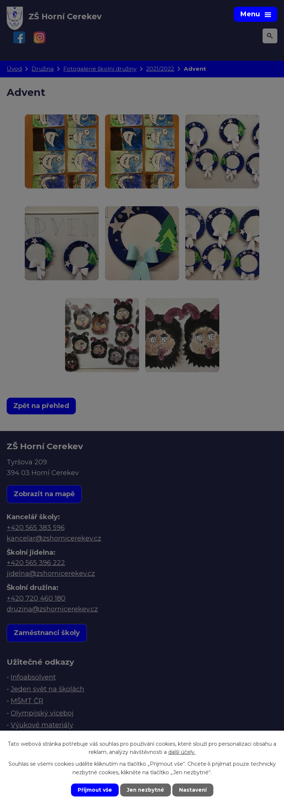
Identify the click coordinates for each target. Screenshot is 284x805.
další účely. (182, 751)
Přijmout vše (94, 789)
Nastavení (194, 789)
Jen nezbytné (145, 789)
